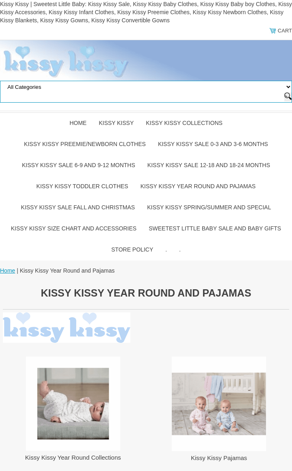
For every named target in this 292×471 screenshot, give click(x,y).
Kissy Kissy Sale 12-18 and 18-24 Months (208, 165)
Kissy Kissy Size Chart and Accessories (73, 228)
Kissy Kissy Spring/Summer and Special (209, 207)
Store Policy (132, 249)
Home (78, 123)
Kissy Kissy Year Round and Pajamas (198, 186)
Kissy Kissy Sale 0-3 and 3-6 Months (213, 144)
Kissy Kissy (116, 123)
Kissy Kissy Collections (184, 123)
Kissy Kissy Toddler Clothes (82, 186)
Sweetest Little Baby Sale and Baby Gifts (215, 228)
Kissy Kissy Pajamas (219, 457)
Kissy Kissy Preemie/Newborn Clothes (85, 144)
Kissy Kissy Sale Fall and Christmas (78, 207)
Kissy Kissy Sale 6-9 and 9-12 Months (78, 165)
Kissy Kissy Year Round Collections (73, 457)
